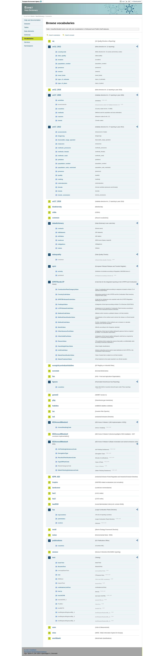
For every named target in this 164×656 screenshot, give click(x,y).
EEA (32, 1)
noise (54, 535)
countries (61, 109)
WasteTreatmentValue (65, 359)
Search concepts (69, 35)
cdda (54, 212)
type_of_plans (62, 83)
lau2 (54, 499)
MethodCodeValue (64, 322)
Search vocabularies (54, 35)
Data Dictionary (40, 16)
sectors (60, 523)
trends (60, 120)
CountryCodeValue (64, 294)
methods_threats (63, 151)
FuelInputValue (63, 304)
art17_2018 (56, 201)
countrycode (62, 52)
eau (59, 575)
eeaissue (61, 240)
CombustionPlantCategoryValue (68, 289)
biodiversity (57, 207)
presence (61, 67)
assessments (62, 132)
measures (61, 144)
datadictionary (58, 223)
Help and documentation (32, 20)
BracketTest (62, 566)
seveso (55, 552)
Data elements (29, 31)
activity (60, 271)
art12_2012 (56, 47)
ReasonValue (62, 341)
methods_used (62, 155)
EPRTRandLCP (58, 282)
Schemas (27, 35)
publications (57, 540)
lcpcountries (62, 515)
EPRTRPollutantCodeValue (66, 299)
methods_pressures (64, 148)
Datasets (27, 24)
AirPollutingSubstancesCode (67, 449)
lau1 (54, 493)
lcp (53, 510)
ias (53, 411)
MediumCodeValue (64, 313)
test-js (60, 591)
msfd (54, 529)
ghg (53, 400)
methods (61, 112)
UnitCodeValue (62, 350)
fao (53, 376)
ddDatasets (61, 232)
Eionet (32, 16)
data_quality (62, 55)
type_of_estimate (63, 79)
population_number (64, 63)
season (60, 71)
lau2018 (55, 504)
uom (54, 627)
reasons (60, 116)
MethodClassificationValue (66, 317)
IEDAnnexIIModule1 (60, 422)
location (60, 59)
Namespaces (28, 46)
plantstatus (61, 519)
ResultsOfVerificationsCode (67, 457)
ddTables (61, 236)
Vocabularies (28, 38)
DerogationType (63, 453)
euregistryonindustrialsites (63, 365)
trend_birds (61, 75)
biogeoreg (61, 136)
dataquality (56, 254)
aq (53, 41)
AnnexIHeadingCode (64, 427)
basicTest (61, 562)
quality (60, 175)
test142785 (61, 595)
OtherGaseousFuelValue (66, 331)
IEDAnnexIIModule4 (60, 442)
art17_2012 (56, 127)
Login (123, 1)
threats (60, 187)
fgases (55, 382)
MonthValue (62, 327)
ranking (60, 179)
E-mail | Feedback (30, 650)
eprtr (54, 266)
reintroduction (62, 183)
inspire (55, 482)
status (60, 248)
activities (61, 100)
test (53, 557)
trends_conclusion (64, 195)
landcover (56, 488)
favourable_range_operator (66, 140)
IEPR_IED (56, 477)
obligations (61, 244)
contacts (61, 228)
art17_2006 (56, 95)
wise (54, 633)
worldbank (56, 638)
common (55, 218)
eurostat (55, 371)
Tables (26, 27)
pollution (61, 159)
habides (55, 406)
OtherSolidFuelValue (64, 336)
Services (27, 42)
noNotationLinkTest (64, 587)
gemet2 (55, 395)
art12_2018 (56, 90)
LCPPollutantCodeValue (65, 308)
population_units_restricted (67, 167)
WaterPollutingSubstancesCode (68, 470)
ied (53, 417)
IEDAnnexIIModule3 (60, 434)
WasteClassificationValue (66, 355)
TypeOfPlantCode (63, 462)
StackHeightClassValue (65, 346)
